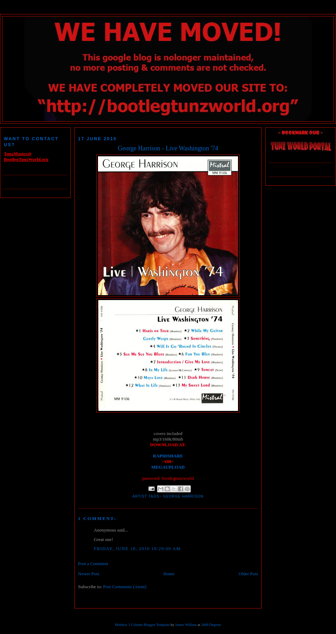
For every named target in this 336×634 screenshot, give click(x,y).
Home (169, 573)
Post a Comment (93, 563)
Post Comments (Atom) (125, 586)
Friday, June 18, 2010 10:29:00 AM (137, 548)
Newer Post (88, 573)
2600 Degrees (211, 625)
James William (185, 625)
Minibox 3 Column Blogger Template (142, 625)
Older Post (248, 573)
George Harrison (183, 496)
